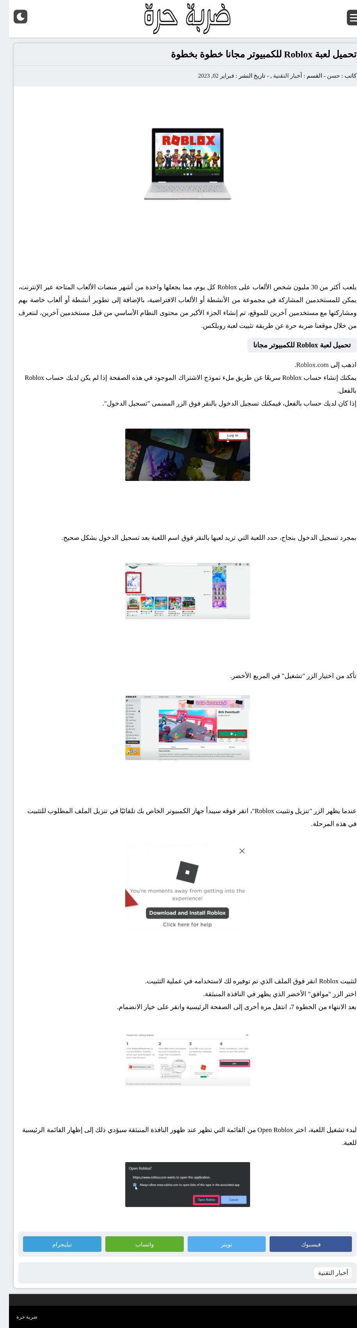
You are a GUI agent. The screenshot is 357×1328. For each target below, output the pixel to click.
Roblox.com (303, 364)
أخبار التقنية (278, 76)
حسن (324, 76)
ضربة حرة (17, 1317)
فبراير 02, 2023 (207, 76)
